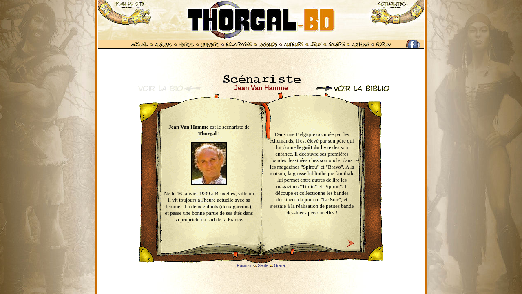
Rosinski (244, 265)
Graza (279, 265)
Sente (263, 265)
